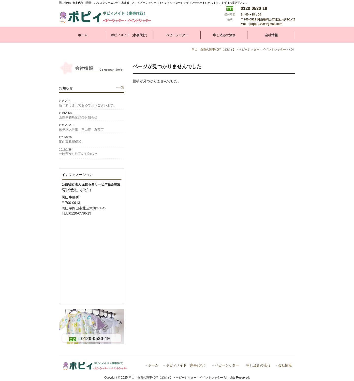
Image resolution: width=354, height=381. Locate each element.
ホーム (153, 365)
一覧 (121, 87)
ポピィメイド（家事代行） (186, 365)
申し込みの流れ (258, 365)
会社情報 (285, 365)
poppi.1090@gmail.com (266, 24)
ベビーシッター (227, 365)
